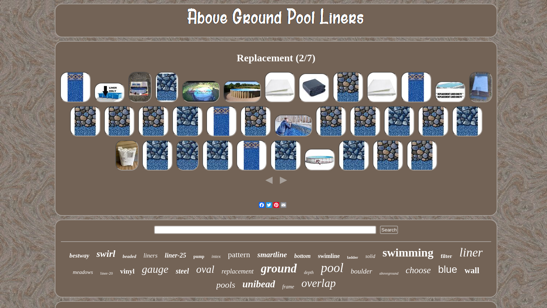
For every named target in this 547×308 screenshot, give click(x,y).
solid (370, 256)
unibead (259, 284)
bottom (302, 256)
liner (470, 252)
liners (151, 255)
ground (279, 268)
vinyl (127, 271)
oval (205, 269)
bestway (79, 255)
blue (447, 269)
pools (225, 284)
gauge (155, 269)
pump (199, 256)
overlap (319, 283)
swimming (407, 252)
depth (309, 272)
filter (446, 256)
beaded (129, 256)
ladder (352, 257)
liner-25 (175, 255)
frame (288, 286)
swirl (105, 254)
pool (332, 268)
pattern (239, 254)
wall (471, 270)
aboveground (389, 273)
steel (182, 271)
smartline (272, 254)
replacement (237, 271)
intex (216, 256)
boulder (361, 271)
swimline (329, 256)
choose (418, 270)
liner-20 (106, 273)
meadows (83, 272)
